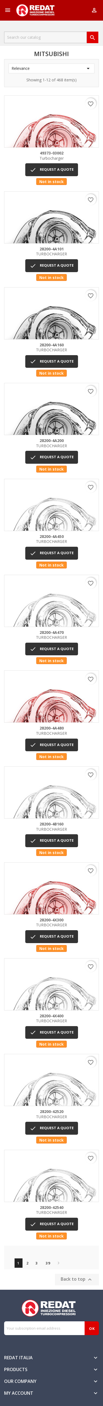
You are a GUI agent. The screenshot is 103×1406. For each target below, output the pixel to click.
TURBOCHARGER (51, 251)
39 (48, 1263)
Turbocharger (51, 156)
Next (57, 1263)
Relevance (51, 68)
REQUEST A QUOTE (52, 170)
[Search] (45, 37)
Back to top (77, 1279)
